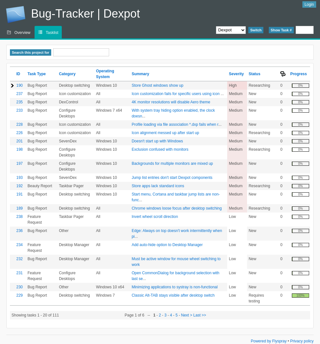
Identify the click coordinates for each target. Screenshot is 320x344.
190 (19, 85)
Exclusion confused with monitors (160, 149)
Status (254, 74)
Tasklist (52, 32)
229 (19, 295)
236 (19, 230)
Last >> (199, 315)
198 (19, 149)
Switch (255, 30)
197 (19, 163)
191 (19, 194)
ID (18, 74)
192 (19, 186)
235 (19, 102)
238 (19, 216)
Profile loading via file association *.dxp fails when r (175, 124)
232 (19, 259)
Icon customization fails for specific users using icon (176, 94)
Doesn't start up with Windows (157, 141)
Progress (298, 74)
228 (19, 124)
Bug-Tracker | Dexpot (73, 14)
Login (309, 4)
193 (19, 177)
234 (19, 245)
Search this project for (30, 52)
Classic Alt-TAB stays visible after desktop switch (173, 295)
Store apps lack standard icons (158, 186)
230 (19, 287)
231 (19, 273)
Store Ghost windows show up (157, 85)
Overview (22, 32)
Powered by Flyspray (269, 341)
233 (19, 110)
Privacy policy (302, 341)
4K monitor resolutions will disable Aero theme (171, 102)
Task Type (37, 74)
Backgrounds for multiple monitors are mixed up (172, 163)
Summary (140, 74)
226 (19, 133)
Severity (236, 74)
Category (67, 74)
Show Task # (281, 30)
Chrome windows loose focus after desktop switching (176, 208)
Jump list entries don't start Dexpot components (172, 177)
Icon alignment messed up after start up (165, 133)
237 (19, 94)
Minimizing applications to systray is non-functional (175, 287)
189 (19, 208)
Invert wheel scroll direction (155, 216)
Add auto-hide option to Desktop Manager (167, 245)
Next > (186, 315)
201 (19, 141)
